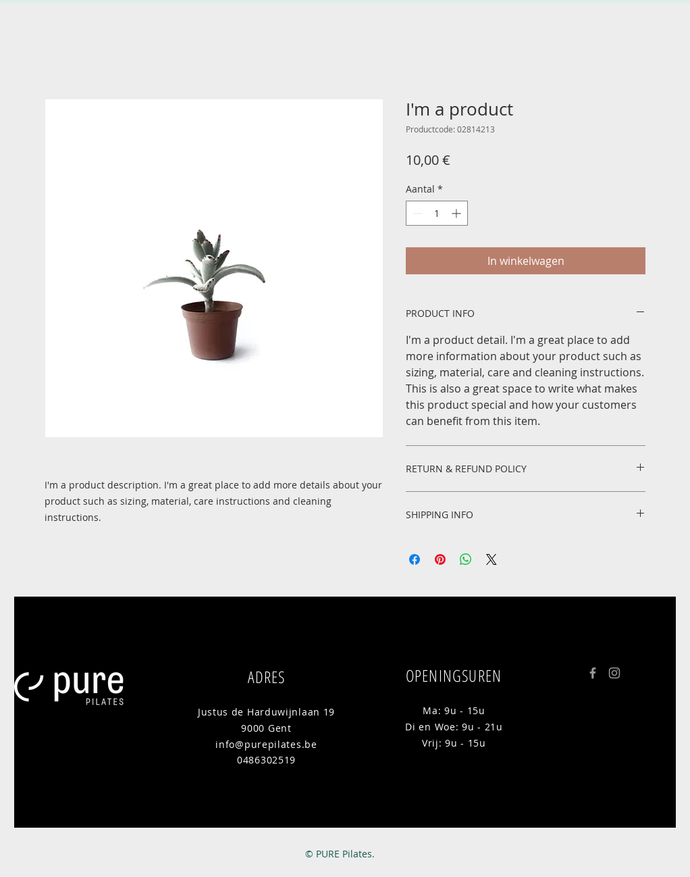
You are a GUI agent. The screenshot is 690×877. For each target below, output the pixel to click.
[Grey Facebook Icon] (592, 673)
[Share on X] (491, 559)
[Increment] (457, 213)
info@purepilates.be (266, 744)
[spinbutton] (437, 213)
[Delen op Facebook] (414, 559)
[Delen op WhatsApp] (466, 559)
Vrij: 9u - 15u (454, 742)
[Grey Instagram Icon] (614, 673)
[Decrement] (416, 213)
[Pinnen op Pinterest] (440, 559)
